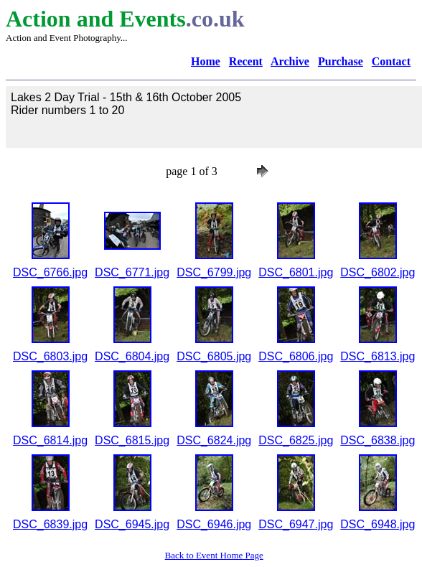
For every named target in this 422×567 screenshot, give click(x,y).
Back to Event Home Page (214, 555)
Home (205, 61)
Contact (391, 61)
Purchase (340, 61)
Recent (246, 61)
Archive (290, 61)
